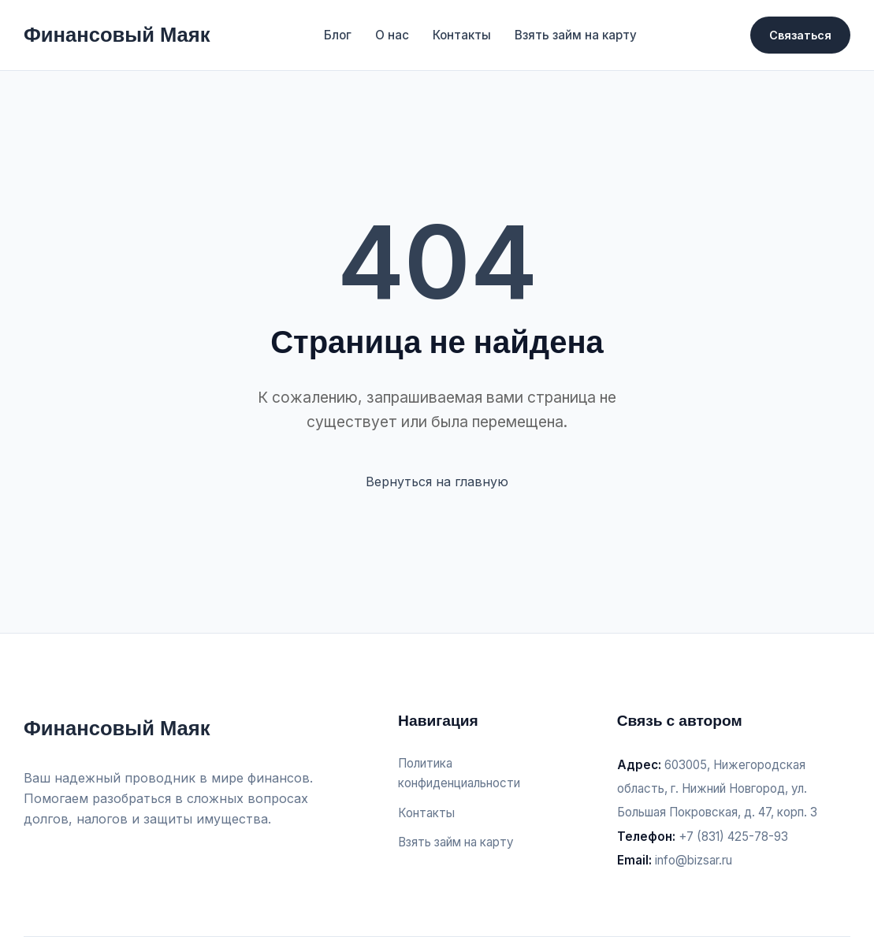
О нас (392, 35)
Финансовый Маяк (117, 34)
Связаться (800, 35)
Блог (337, 35)
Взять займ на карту (576, 35)
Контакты (462, 35)
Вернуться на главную (437, 481)
